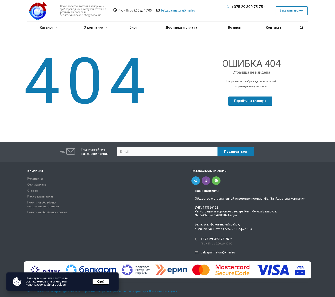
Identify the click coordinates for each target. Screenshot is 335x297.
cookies (60, 285)
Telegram (240, 14)
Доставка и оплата (181, 27)
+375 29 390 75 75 (247, 6)
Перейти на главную (250, 101)
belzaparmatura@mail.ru (178, 10)
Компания (35, 171)
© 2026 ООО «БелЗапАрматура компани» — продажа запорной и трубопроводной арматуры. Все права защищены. (102, 291)
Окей (100, 281)
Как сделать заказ (40, 196)
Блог (133, 27)
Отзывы (32, 190)
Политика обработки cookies (47, 212)
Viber (247, 14)
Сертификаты (37, 184)
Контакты (274, 27)
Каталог (48, 27)
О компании (95, 27)
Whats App (253, 14)
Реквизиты (35, 178)
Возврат (235, 27)
